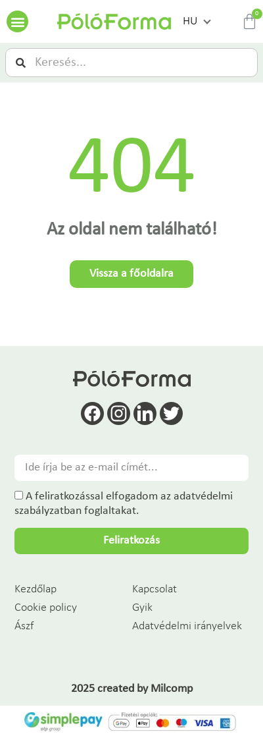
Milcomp (172, 689)
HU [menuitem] (190, 21)
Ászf (24, 626)
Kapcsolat (154, 589)
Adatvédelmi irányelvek (187, 626)
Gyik (142, 608)
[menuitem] (196, 21)
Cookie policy (45, 608)
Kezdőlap (35, 589)
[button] (17, 21)
